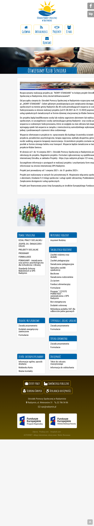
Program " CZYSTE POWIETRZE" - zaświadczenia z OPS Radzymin (59, 295)
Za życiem (54, 280)
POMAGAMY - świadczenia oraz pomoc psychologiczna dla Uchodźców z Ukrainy (31, 262)
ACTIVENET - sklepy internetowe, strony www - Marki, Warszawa (47, 435)
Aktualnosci (41, 30)
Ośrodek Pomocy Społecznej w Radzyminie (47, 11)
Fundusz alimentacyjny (60, 284)
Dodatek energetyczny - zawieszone (29, 330)
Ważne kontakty (26, 371)
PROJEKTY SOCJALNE (28, 249)
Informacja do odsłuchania (62, 367)
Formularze (55, 287)
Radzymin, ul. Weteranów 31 (39, 402)
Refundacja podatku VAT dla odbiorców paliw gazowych (62, 310)
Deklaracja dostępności (58, 391)
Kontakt (47, 41)
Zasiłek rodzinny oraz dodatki (59, 255)
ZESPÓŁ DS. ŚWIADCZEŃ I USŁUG (30, 244)
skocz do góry (90, 522)
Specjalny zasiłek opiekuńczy (58, 268)
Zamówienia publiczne (56, 383)
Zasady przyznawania (28, 325)
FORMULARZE (25, 256)
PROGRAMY (24, 253)
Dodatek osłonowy (58, 305)
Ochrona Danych (32, 391)
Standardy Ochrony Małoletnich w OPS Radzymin (27, 270)
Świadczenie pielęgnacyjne (62, 264)
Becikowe (54, 273)
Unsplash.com (55, 432)
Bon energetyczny (58, 301)
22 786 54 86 (61, 402)
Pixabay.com (44, 432)
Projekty (57, 30)
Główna (26, 30)
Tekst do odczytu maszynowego (57, 362)
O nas (69, 30)
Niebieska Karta (26, 367)
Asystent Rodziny (58, 240)
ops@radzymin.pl (47, 406)
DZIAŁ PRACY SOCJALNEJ (30, 240)
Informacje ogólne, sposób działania (30, 362)
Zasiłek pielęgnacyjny (59, 260)
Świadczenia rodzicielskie (61, 277)
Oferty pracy (32, 383)
